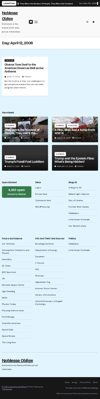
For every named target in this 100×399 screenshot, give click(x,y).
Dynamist (40, 256)
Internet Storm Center (46, 288)
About (95, 382)
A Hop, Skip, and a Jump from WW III (75, 131)
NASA (4, 297)
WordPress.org (42, 206)
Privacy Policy (85, 382)
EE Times (6, 265)
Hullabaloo (74, 213)
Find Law (39, 275)
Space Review (8, 336)
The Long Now (9, 342)
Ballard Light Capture (79, 194)
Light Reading (8, 291)
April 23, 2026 (13, 138)
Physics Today (9, 304)
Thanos (26, 77)
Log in (38, 187)
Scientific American (11, 323)
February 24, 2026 (65, 166)
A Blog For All (75, 187)
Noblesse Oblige (17, 360)
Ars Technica (8, 243)
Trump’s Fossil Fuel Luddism (24, 161)
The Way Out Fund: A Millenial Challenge (82, 388)
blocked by (17, 191)
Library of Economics (45, 294)
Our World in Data (77, 226)
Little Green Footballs (79, 219)
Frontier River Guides (79, 206)
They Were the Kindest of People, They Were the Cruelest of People (22, 133)
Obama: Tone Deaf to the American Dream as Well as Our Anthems (24, 68)
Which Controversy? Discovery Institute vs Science (77, 393)
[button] (87, 21)
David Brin (7, 259)
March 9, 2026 (13, 166)
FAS (37, 269)
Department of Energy (46, 250)
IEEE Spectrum (9, 272)
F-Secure (39, 263)
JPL (3, 278)
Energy (61, 126)
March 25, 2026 (64, 138)
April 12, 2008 (13, 77)
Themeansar (7, 389)
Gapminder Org (42, 282)
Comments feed (43, 200)
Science (11, 126)
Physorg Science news (13, 310)
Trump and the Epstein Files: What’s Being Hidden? (74, 160)
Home (67, 382)
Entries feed (41, 194)
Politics (73, 126)
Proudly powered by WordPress (14, 387)
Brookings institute (44, 243)
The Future (9, 60)
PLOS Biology (8, 317)
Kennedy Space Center (13, 285)
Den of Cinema (76, 200)
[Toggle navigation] (36, 22)
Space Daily (7, 329)
